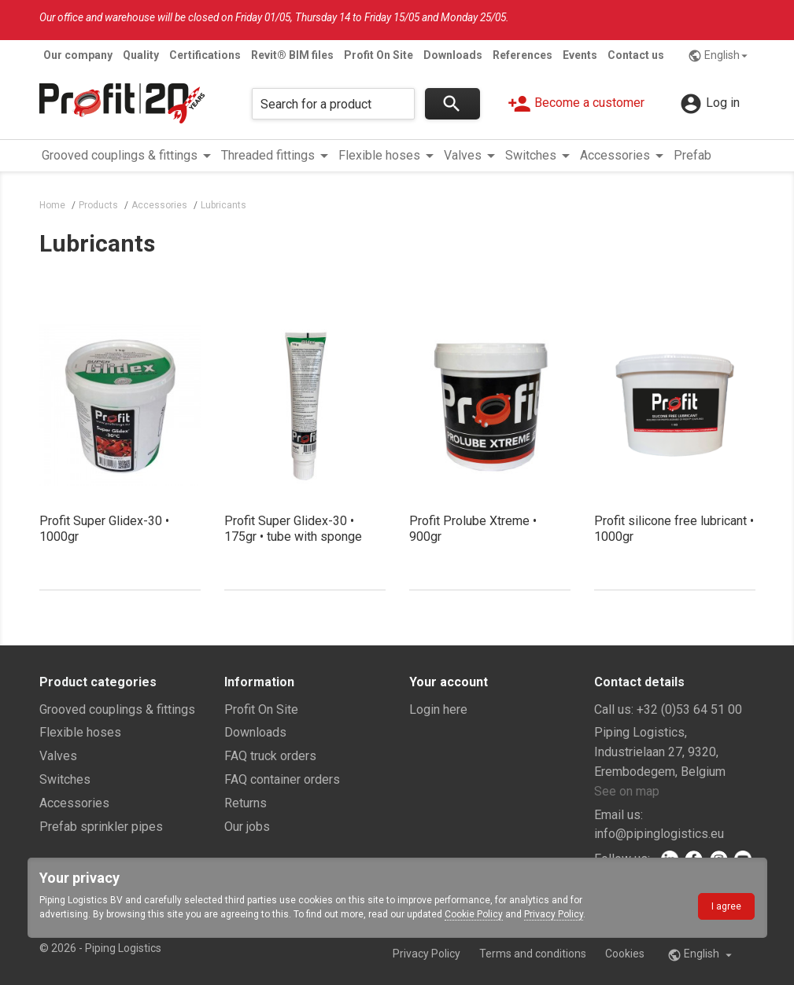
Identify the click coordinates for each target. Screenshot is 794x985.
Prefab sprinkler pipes (101, 826)
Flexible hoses (80, 732)
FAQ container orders (282, 779)
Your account (448, 681)
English (720, 55)
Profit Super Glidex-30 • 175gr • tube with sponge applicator (293, 536)
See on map (626, 791)
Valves (58, 755)
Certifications (205, 55)
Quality (141, 55)
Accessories (74, 803)
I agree (726, 906)
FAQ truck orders (270, 755)
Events (580, 55)
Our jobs (247, 826)
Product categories (98, 681)
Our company (78, 55)
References (522, 55)
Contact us (636, 55)
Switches (64, 779)
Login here (438, 709)
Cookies (624, 953)
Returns (245, 803)
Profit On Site (378, 55)
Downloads (452, 55)
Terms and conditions (532, 953)
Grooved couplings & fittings (117, 709)
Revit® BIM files (292, 55)
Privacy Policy (553, 914)
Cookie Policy (474, 914)
